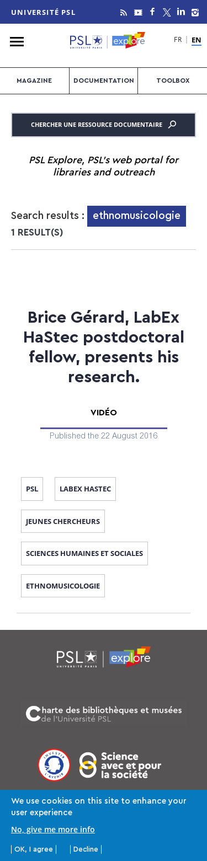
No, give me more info (53, 830)
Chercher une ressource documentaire (103, 125)
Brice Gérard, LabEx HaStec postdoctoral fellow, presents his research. (103, 347)
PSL (32, 489)
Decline (85, 849)
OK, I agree (33, 849)
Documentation (103, 80)
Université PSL (43, 12)
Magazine (34, 80)
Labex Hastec (85, 489)
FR (178, 40)
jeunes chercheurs (63, 521)
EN (196, 40)
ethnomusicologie (63, 586)
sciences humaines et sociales (84, 553)
